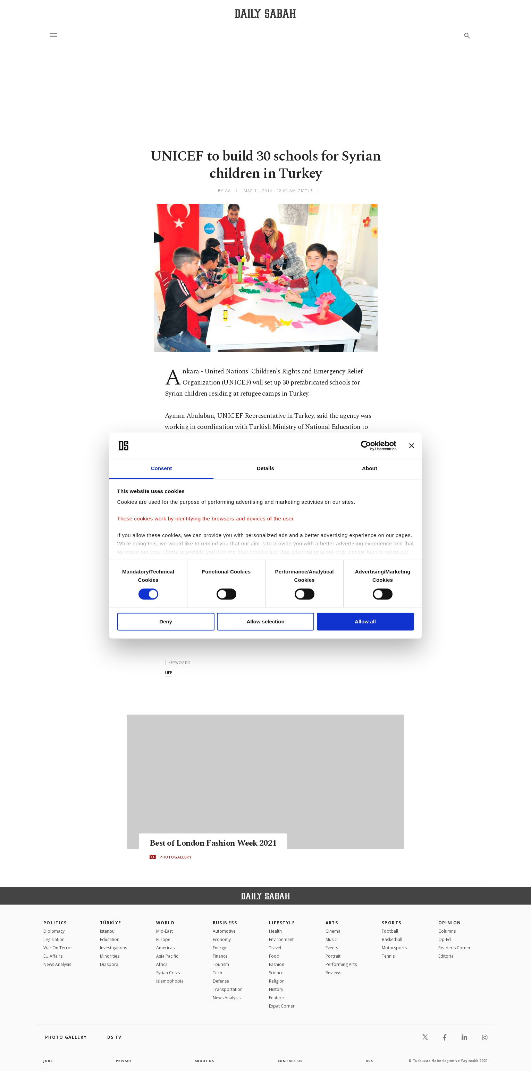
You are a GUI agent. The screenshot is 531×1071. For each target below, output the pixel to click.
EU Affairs (52, 956)
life (168, 672)
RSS (369, 1060)
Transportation (228, 989)
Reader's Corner (454, 948)
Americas (165, 948)
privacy (124, 1060)
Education (109, 939)
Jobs (48, 1060)
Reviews (333, 973)
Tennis (388, 956)
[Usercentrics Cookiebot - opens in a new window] (366, 445)
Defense (221, 981)
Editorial (446, 956)
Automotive (224, 931)
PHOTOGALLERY (176, 857)
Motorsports (394, 948)
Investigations (113, 948)
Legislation (54, 939)
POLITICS (55, 923)
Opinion (449, 923)
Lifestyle (282, 923)
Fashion (276, 964)
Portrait (333, 956)
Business (225, 923)
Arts (332, 923)
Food (274, 956)
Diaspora (109, 964)
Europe (163, 939)
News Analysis (57, 964)
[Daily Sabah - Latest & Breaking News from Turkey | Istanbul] (265, 13)
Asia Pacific (167, 956)
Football (390, 931)
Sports (392, 923)
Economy (222, 939)
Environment (281, 939)
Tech (217, 973)
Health (275, 931)
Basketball (392, 939)
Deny (165, 622)
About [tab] (369, 469)
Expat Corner (282, 1006)
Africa (162, 964)
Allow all (365, 622)
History (276, 989)
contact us (290, 1060)
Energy (219, 948)
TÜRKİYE (110, 923)
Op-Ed (444, 939)
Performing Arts (341, 964)
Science (276, 973)
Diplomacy (54, 931)
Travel (275, 948)
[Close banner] (411, 445)
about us (205, 1060)
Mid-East (164, 931)
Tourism (221, 964)
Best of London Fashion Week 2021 (216, 843)
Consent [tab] (161, 469)
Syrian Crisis (168, 973)
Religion (277, 981)
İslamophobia (170, 981)
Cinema (333, 931)
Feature (276, 998)
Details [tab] (265, 469)
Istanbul (108, 931)
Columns (447, 931)
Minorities (109, 956)
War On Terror (57, 948)
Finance (220, 956)
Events (332, 948)
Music (331, 939)
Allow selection (265, 622)
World (165, 923)
